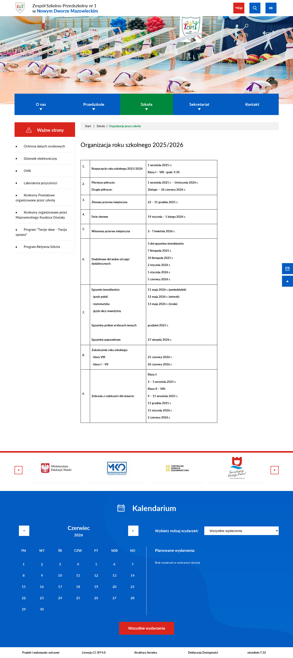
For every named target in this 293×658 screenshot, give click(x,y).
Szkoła (101, 126)
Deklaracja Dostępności (203, 652)
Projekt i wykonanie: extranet (40, 652)
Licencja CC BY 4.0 (94, 652)
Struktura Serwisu (145, 652)
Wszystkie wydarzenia (146, 628)
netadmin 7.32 (256, 652)
